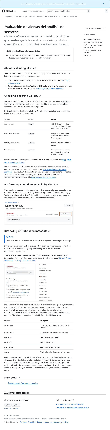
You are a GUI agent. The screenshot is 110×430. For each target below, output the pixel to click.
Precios (46, 422)
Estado (39, 422)
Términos (23, 422)
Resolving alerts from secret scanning (23, 383)
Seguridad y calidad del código (16, 16)
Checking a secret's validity (22, 96)
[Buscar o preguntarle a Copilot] (68, 11)
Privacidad (31, 422)
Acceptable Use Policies (26, 260)
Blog (66, 422)
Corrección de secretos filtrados (48, 16)
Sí (8, 405)
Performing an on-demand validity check (31, 184)
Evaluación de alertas (69, 16)
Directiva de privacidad (11, 409)
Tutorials (32, 16)
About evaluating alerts (20, 68)
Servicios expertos (56, 422)
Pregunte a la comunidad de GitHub (69, 404)
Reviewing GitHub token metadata (49, 88)
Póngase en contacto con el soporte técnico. (72, 407)
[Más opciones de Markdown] (104, 28)
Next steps (12, 377)
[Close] (104, 3)
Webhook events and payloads (43, 177)
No (16, 405)
